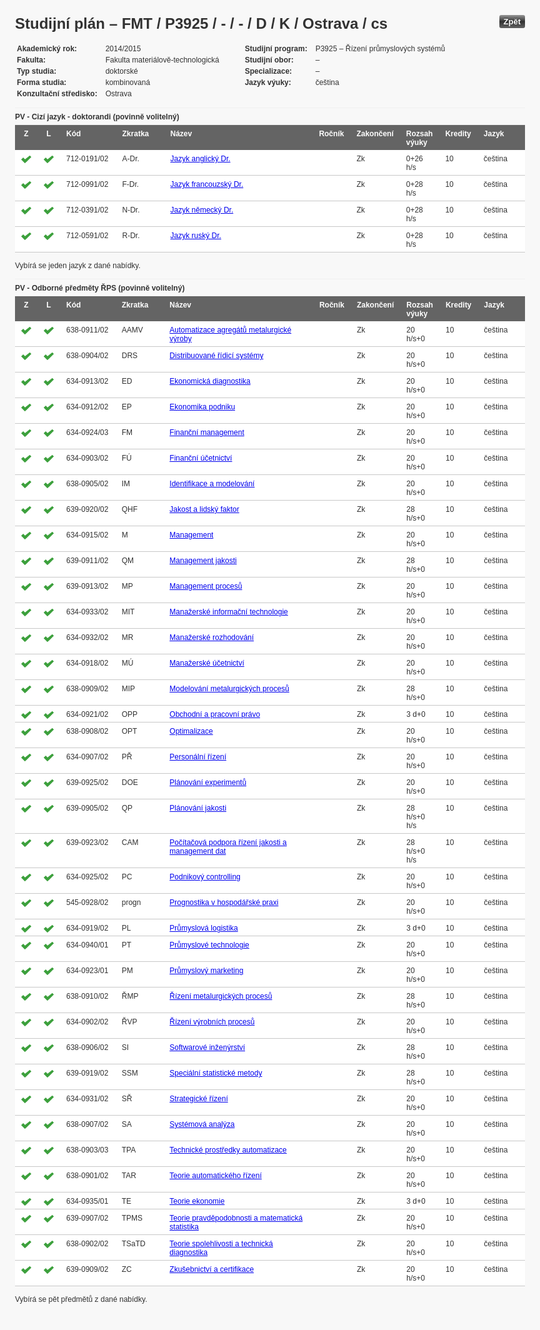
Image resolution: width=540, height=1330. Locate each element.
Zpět (512, 21)
